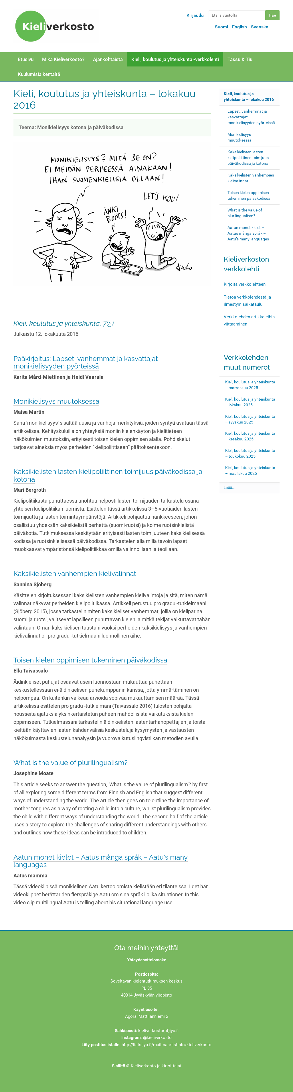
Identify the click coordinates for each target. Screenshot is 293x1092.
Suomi (221, 27)
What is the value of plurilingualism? (70, 762)
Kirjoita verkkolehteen (245, 284)
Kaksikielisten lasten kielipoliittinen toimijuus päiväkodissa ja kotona (107, 475)
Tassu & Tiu (239, 59)
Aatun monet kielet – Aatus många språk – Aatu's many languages (100, 861)
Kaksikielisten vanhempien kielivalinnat (74, 573)
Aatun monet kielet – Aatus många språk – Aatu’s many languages (248, 233)
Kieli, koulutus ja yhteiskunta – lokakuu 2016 (249, 96)
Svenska (259, 27)
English (239, 27)
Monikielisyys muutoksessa (56, 401)
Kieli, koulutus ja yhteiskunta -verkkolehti (175, 59)
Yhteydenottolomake (146, 959)
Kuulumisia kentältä (39, 74)
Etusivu (25, 59)
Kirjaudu (195, 15)
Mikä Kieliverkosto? (63, 59)
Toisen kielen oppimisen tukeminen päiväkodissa (90, 660)
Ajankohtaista (108, 59)
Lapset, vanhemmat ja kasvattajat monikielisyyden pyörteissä (251, 117)
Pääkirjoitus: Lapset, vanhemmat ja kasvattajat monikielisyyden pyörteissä (85, 362)
